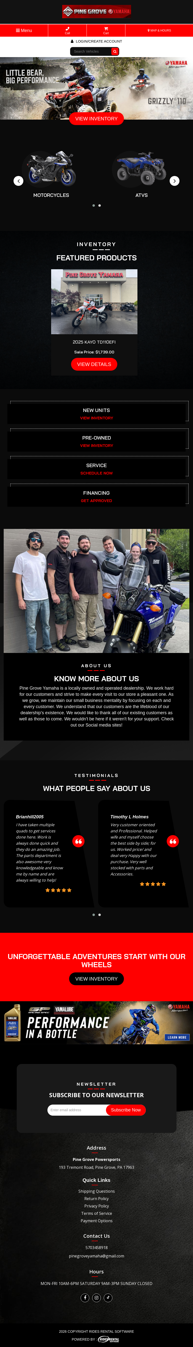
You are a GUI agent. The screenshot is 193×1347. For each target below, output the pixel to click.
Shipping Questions (96, 1191)
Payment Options (97, 1221)
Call (67, 31)
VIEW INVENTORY (96, 118)
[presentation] (18, 181)
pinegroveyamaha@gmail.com (96, 1256)
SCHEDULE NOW (96, 473)
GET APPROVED (96, 500)
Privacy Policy (96, 1206)
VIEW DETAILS (94, 364)
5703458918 (97, 1247)
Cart (106, 31)
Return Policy (96, 1198)
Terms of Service (96, 1213)
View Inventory (96, 979)
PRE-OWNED (96, 438)
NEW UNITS (96, 410)
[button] (94, 205)
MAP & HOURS (159, 30)
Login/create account (96, 41)
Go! (115, 49)
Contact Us (96, 1236)
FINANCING (96, 493)
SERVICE (96, 465)
